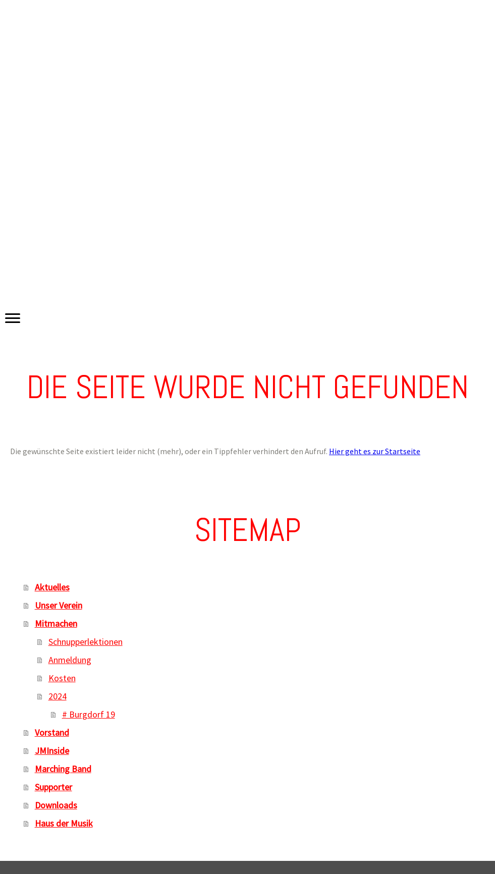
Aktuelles (52, 587)
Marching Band (63, 769)
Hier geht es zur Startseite (374, 451)
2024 (57, 696)
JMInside (52, 750)
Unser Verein (58, 605)
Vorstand (52, 732)
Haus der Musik (64, 823)
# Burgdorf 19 (88, 714)
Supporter (53, 787)
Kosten (62, 678)
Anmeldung (69, 660)
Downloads (56, 805)
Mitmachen (56, 623)
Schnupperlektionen (85, 641)
